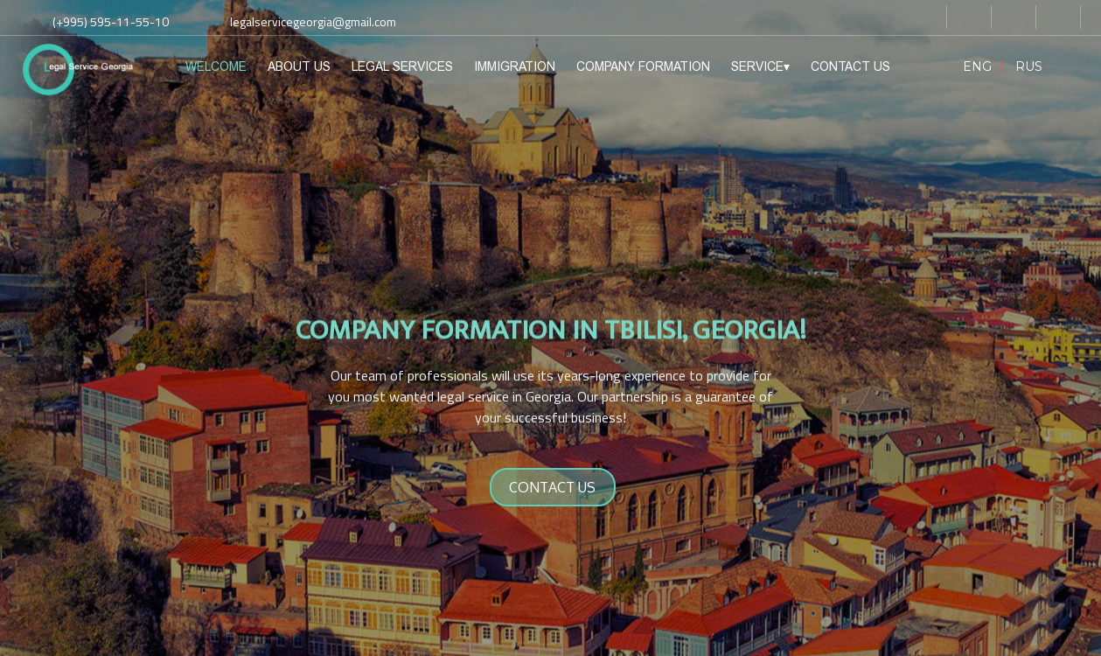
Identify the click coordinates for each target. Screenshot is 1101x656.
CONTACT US (850, 66)
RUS (1028, 66)
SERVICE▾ (760, 66)
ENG (977, 66)
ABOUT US (299, 66)
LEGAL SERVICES (402, 66)
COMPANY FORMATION (643, 66)
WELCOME (216, 66)
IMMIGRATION (514, 66)
